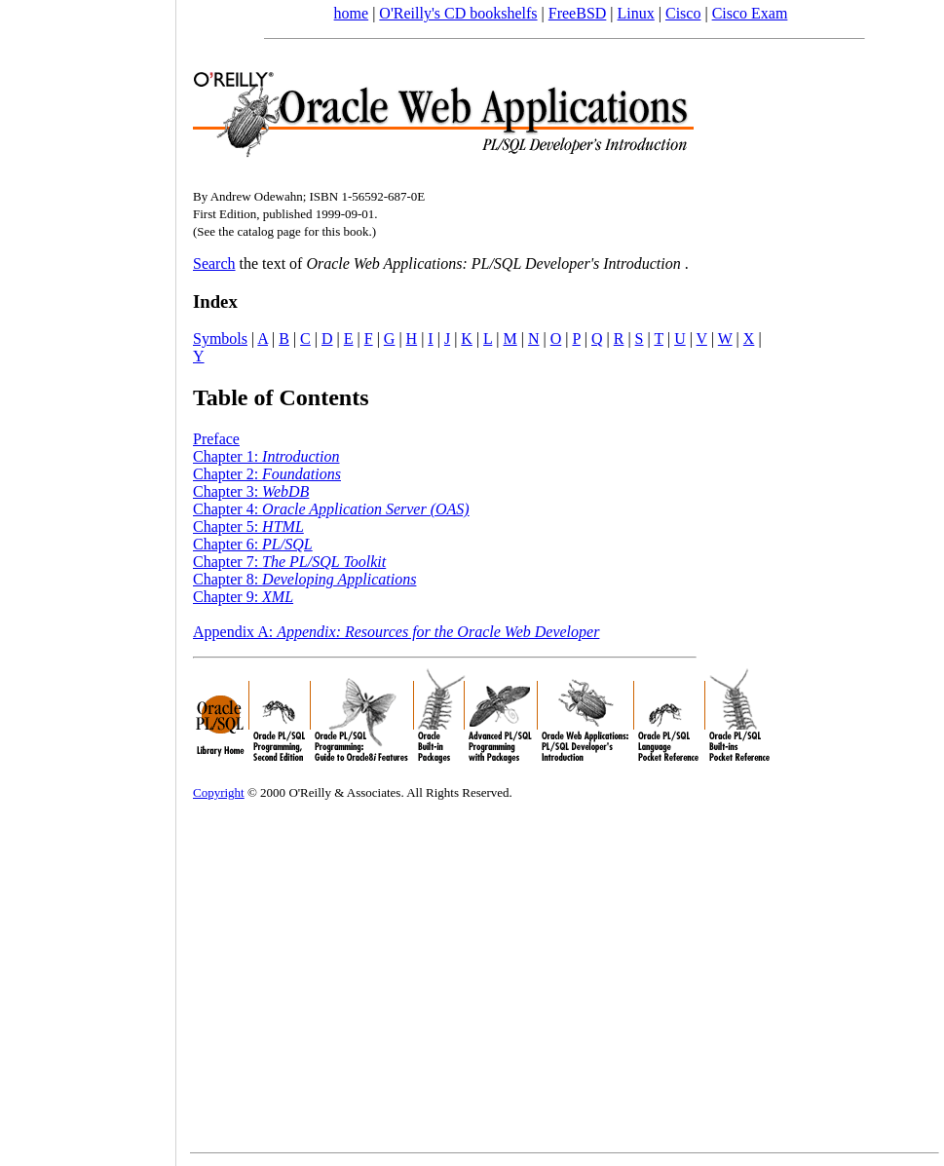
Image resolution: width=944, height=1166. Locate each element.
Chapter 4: (331, 509)
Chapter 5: (248, 526)
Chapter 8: (304, 579)
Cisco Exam (750, 13)
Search (214, 263)
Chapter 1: (266, 456)
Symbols (220, 338)
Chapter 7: (289, 561)
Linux (636, 13)
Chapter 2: (267, 474)
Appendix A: (396, 631)
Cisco (682, 13)
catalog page (268, 231)
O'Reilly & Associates (344, 792)
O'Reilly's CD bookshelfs (458, 13)
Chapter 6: (253, 544)
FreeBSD (577, 13)
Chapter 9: (243, 596)
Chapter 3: (251, 491)
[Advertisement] (88, 576)
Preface (216, 439)
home (351, 13)
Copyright (219, 792)
